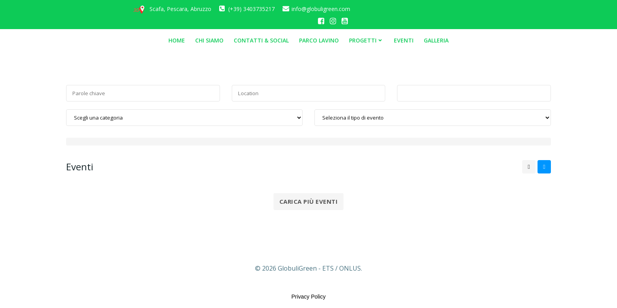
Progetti (366, 40)
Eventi (404, 40)
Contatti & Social (261, 40)
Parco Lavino (319, 40)
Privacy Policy (308, 296)
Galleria (436, 40)
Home (176, 40)
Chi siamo (209, 40)
